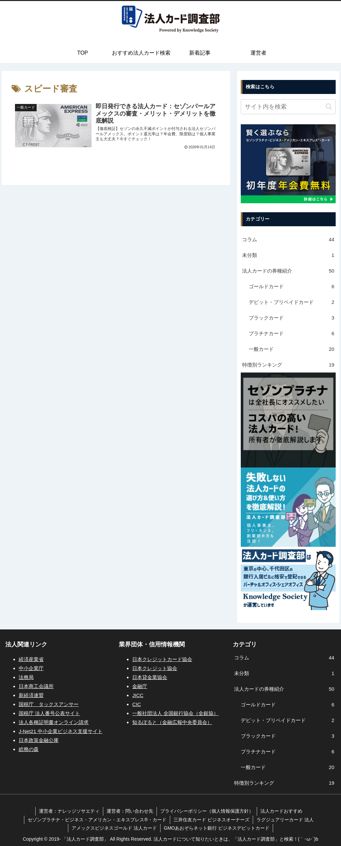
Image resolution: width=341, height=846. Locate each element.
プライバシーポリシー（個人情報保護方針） (206, 811)
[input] (288, 106)
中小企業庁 (31, 668)
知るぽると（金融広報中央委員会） (172, 722)
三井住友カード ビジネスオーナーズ (211, 819)
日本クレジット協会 (154, 668)
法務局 (26, 677)
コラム (288, 239)
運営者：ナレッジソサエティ (69, 811)
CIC (136, 704)
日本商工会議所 (36, 686)
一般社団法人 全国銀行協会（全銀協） (175, 713)
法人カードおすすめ (281, 811)
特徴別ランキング (288, 364)
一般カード (291, 349)
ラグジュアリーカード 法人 (285, 819)
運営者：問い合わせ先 (130, 811)
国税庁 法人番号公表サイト (49, 713)
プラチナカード (291, 333)
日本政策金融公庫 (39, 740)
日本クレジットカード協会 (162, 659)
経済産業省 (31, 659)
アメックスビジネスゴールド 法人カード (114, 828)
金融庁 (139, 686)
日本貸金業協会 (149, 677)
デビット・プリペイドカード (291, 302)
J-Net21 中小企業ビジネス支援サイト (61, 731)
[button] (329, 106)
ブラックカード (291, 317)
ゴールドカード (291, 286)
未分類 (288, 255)
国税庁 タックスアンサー (49, 704)
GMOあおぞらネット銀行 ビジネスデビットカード (216, 828)
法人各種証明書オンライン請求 (54, 722)
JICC (137, 695)
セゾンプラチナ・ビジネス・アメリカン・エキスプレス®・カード (97, 819)
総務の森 (29, 749)
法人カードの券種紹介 (288, 270)
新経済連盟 (31, 695)
